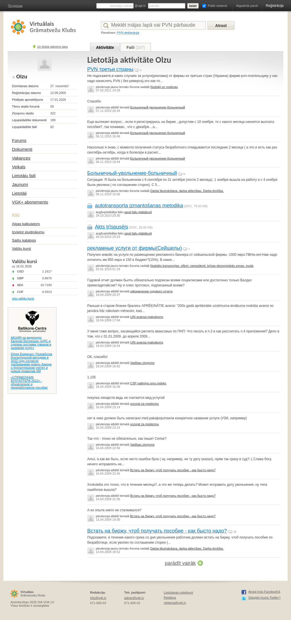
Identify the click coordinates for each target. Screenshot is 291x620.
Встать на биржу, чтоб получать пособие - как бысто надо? (172, 470)
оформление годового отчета (151, 291)
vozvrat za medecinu (144, 403)
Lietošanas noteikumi (178, 592)
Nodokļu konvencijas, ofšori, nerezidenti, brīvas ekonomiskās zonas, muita (201, 265)
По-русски (15, 5)
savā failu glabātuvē (138, 212)
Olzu (21, 76)
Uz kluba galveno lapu (52, 46)
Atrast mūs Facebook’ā (264, 591)
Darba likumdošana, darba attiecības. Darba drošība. (187, 190)
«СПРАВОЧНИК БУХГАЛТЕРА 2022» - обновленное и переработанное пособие (29, 382)
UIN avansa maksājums (146, 317)
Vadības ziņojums (142, 363)
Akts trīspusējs (111, 227)
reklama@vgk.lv (175, 602)
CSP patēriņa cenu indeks (148, 383)
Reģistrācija (275, 6)
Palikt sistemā (217, 5)
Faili (135, 47)
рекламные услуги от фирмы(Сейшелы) (134, 248)
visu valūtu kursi (23, 298)
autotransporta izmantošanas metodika (139, 205)
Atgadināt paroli (247, 5)
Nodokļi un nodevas (164, 87)
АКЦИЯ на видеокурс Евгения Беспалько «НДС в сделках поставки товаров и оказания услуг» (31, 342)
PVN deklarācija (128, 32)
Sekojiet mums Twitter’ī (264, 597)
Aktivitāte (105, 47)
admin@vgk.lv (134, 598)
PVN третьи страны (110, 69)
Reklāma (170, 597)
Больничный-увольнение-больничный (157, 107)
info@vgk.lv (98, 598)
